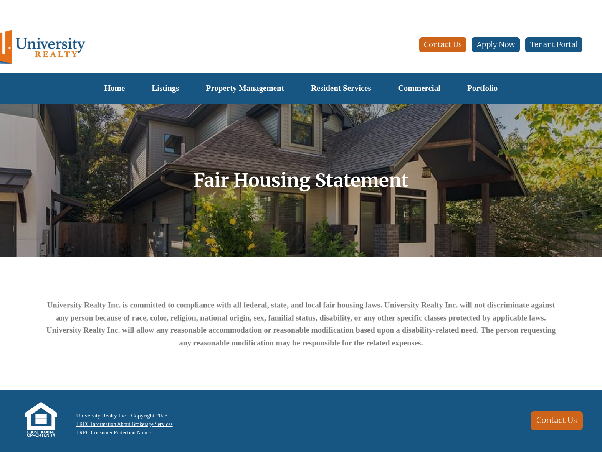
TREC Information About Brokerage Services (126, 424)
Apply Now (495, 44)
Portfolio (482, 88)
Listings (165, 88)
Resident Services (341, 88)
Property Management (245, 88)
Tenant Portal (554, 44)
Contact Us (443, 44)
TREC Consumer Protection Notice (114, 433)
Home (114, 88)
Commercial (419, 88)
